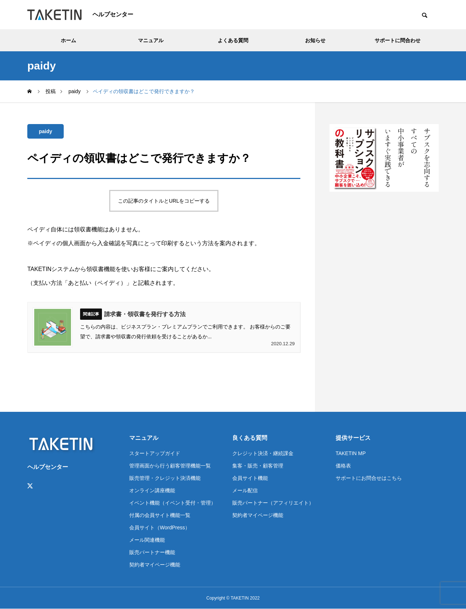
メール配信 (245, 490)
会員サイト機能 (250, 478)
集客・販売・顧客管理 (257, 466)
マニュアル (150, 40)
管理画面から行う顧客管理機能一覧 (170, 466)
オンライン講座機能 (152, 490)
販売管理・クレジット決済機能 (165, 478)
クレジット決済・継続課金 (262, 453)
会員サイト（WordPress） (159, 527)
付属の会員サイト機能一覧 (159, 515)
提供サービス (353, 438)
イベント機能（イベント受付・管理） (172, 503)
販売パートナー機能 (152, 552)
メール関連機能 (147, 540)
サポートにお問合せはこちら (369, 478)
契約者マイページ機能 (154, 565)
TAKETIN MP (351, 453)
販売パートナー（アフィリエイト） (273, 503)
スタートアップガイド (154, 453)
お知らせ (315, 40)
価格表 (343, 466)
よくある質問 (233, 40)
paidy (45, 131)
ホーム (68, 40)
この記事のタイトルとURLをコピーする (164, 201)
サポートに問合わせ (397, 40)
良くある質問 (249, 438)
